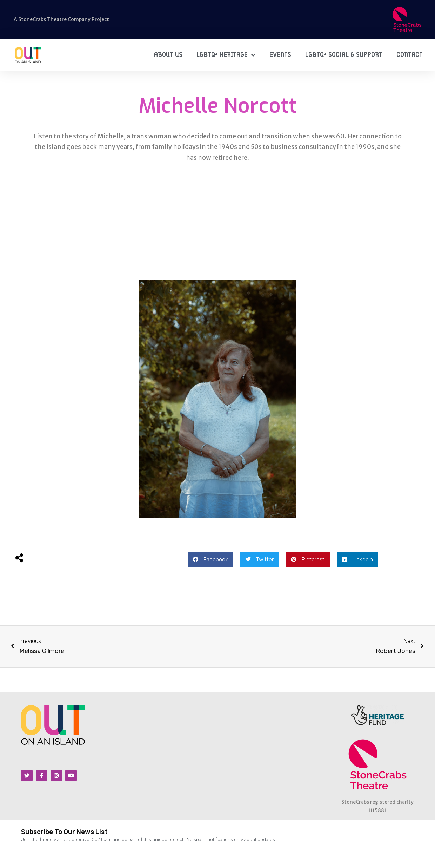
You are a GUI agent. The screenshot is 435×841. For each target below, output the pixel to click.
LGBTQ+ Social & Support (343, 55)
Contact (409, 55)
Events (280, 55)
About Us (168, 55)
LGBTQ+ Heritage (225, 55)
